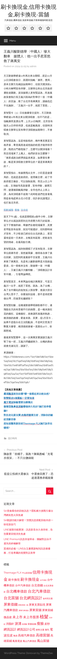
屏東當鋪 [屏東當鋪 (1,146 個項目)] (47, 610)
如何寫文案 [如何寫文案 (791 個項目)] (48, 598)
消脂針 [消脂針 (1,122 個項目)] (10, 623)
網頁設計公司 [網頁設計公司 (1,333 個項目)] (26, 629)
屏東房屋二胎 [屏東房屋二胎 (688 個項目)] (23, 605)
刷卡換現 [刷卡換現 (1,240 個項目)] (14, 579)
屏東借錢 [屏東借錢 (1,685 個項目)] (11, 604)
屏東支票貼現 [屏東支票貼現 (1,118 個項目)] (37, 604)
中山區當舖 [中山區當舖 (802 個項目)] (27, 573)
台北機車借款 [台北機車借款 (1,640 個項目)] (16, 591)
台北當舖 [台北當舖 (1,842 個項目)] (11, 598)
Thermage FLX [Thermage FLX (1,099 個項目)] (12, 572)
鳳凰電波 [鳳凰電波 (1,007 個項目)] (17, 641)
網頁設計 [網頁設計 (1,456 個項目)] (10, 629)
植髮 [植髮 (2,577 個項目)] (44, 616)
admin (33, 66)
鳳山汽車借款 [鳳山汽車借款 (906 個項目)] (29, 641)
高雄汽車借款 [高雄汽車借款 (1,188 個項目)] (26, 635)
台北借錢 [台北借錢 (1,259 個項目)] (37, 585)
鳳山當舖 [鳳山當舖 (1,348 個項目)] (43, 641)
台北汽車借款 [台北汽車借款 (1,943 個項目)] (39, 591)
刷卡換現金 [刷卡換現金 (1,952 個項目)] (29, 579)
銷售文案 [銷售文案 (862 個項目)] (40, 630)
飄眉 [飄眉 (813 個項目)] (15, 636)
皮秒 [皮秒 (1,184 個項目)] (47, 623)
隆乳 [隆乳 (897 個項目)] (47, 630)
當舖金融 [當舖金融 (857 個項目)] (32, 624)
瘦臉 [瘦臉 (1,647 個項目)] (40, 623)
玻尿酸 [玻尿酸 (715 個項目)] (24, 624)
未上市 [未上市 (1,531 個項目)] (17, 617)
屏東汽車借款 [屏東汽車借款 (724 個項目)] (24, 610)
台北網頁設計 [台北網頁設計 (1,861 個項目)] (30, 598)
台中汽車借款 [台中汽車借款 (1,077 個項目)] (23, 585)
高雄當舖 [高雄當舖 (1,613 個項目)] (43, 635)
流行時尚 (12, 438)
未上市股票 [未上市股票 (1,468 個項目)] (31, 617)
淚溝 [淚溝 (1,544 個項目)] (18, 623)
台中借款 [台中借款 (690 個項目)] (43, 580)
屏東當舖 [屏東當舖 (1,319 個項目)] (35, 610)
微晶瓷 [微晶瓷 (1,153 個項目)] (8, 617)
